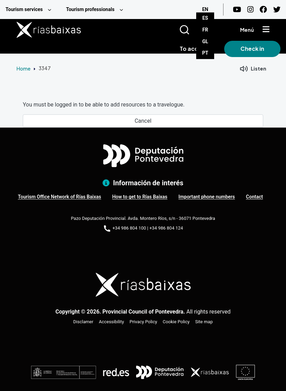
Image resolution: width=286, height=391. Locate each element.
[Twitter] (276, 9)
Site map (204, 321)
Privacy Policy (143, 321)
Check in (252, 48)
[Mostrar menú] (266, 29)
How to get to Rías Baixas (140, 196)
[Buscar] (193, 29)
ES (205, 18)
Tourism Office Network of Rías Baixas (59, 196)
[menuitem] (30, 9)
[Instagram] (250, 9)
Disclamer (83, 321)
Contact (254, 196)
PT (205, 53)
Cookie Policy (176, 321)
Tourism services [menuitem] (24, 9)
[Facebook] (263, 9)
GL (205, 41)
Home (23, 68)
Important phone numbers (207, 196)
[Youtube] (237, 9)
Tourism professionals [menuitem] (90, 9)
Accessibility (111, 321)
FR (205, 29)
